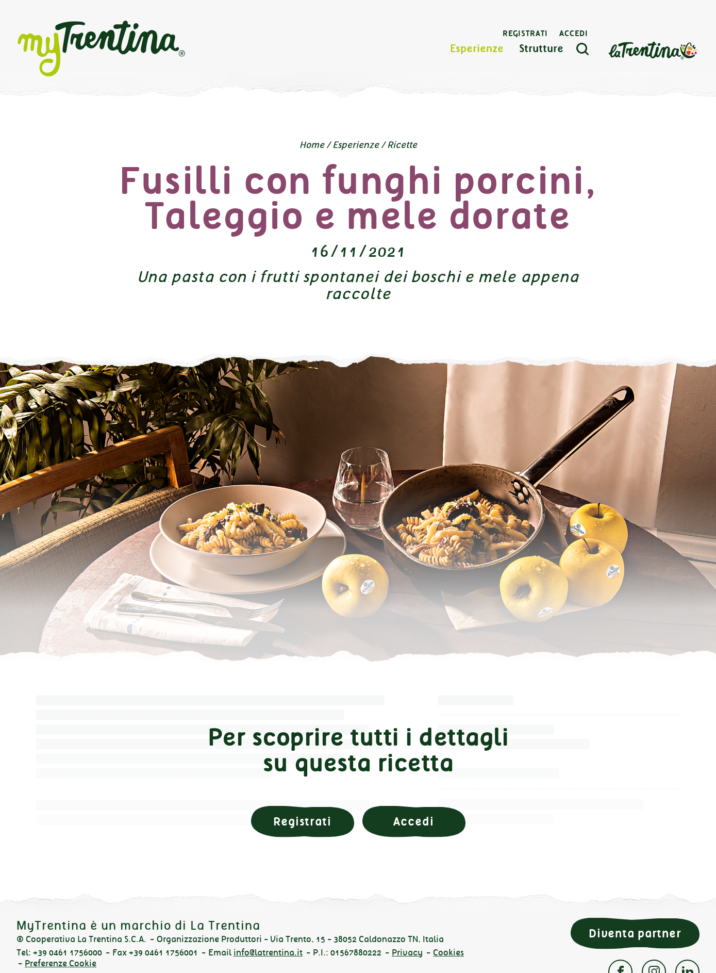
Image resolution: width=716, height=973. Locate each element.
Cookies (448, 953)
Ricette (402, 145)
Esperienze (477, 49)
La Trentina (653, 49)
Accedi (573, 33)
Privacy (407, 953)
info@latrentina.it (268, 953)
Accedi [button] (413, 821)
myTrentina (101, 49)
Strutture (541, 49)
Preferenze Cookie (60, 963)
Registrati (525, 33)
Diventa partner (635, 933)
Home (311, 145)
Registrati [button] (302, 821)
